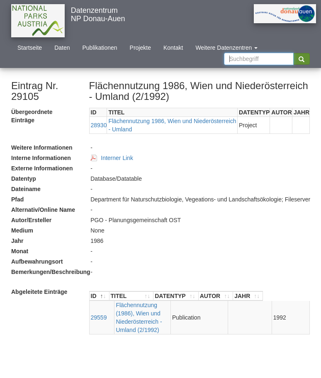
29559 (99, 313)
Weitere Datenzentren (226, 47)
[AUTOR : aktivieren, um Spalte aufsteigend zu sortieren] (262, 296)
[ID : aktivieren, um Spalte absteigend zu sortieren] (99, 296)
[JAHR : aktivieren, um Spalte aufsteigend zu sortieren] (294, 296)
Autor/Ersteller (31, 220)
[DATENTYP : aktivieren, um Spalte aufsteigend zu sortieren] (222, 296)
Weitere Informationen (42, 147)
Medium (22, 230)
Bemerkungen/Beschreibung (47, 272)
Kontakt (173, 47)
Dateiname (26, 189)
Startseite (29, 47)
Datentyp (23, 178)
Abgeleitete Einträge (39, 291)
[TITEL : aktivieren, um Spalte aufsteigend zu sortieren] (154, 296)
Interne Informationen (41, 158)
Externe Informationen (42, 168)
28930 (99, 125)
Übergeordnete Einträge (32, 116)
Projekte (140, 47)
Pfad (17, 199)
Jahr (17, 240)
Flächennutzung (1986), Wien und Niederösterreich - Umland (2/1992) (154, 313)
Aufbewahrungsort (37, 261)
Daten (62, 47)
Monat (19, 251)
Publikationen (100, 47)
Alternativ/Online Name (43, 209)
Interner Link (117, 158)
